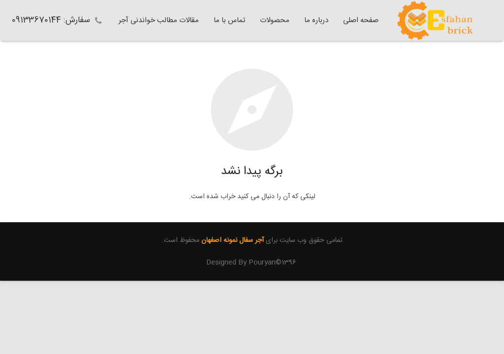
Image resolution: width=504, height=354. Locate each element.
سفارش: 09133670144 (51, 20)
